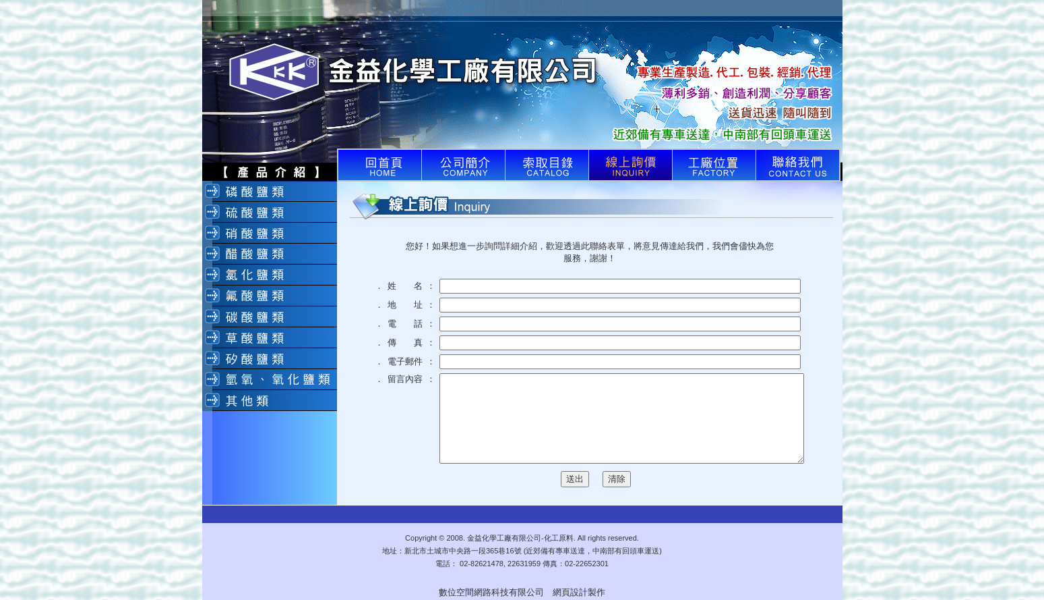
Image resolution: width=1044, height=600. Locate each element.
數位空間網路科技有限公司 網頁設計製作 (522, 592)
